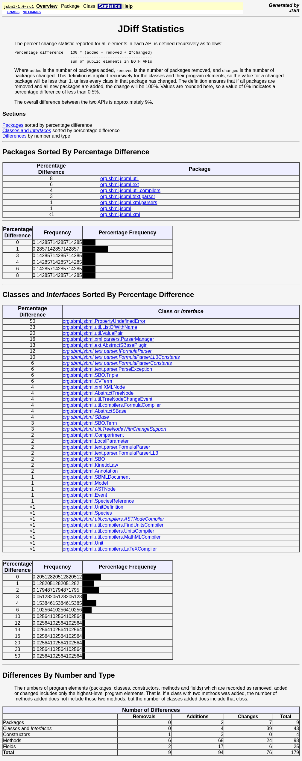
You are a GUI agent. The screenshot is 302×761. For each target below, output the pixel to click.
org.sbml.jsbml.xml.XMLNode (94, 389)
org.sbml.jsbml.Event (85, 497)
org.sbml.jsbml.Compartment (93, 437)
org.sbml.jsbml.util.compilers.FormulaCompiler (112, 407)
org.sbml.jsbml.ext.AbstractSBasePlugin (105, 347)
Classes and (26, 133)
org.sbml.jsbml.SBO (84, 461)
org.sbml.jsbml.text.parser (127, 199)
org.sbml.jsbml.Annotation (90, 473)
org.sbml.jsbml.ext (119, 187)
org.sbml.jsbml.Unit (83, 545)
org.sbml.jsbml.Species (87, 515)
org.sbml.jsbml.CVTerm (87, 383)
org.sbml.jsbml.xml (120, 217)
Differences (14, 138)
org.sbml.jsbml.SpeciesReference (98, 503)
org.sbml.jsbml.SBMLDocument (96, 479)
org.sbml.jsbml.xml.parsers (128, 205)
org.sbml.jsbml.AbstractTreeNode (98, 395)
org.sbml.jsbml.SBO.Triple (90, 377)
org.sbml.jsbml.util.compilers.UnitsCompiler (108, 533)
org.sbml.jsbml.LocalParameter (96, 443)
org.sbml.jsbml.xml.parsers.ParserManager (108, 341)
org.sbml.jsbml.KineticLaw (90, 467)
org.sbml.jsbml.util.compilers (130, 193)
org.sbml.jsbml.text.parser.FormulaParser (106, 449)
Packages (12, 127)
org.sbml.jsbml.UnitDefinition (93, 509)
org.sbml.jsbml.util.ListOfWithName (100, 329)
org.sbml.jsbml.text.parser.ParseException (107, 371)
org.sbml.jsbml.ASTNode (89, 491)
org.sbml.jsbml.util (119, 181)
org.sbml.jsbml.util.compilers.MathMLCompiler (111, 539)
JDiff (294, 10)
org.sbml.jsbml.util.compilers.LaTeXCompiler (110, 551)
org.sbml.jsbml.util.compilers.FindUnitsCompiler (113, 527)
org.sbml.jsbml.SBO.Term (90, 425)
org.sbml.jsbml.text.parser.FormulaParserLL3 (110, 455)
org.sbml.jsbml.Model (85, 485)
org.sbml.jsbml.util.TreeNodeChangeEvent (107, 401)
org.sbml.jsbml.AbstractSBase (94, 413)
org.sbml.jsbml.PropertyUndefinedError (104, 323)
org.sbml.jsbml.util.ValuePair (93, 335)
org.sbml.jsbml (115, 211)
